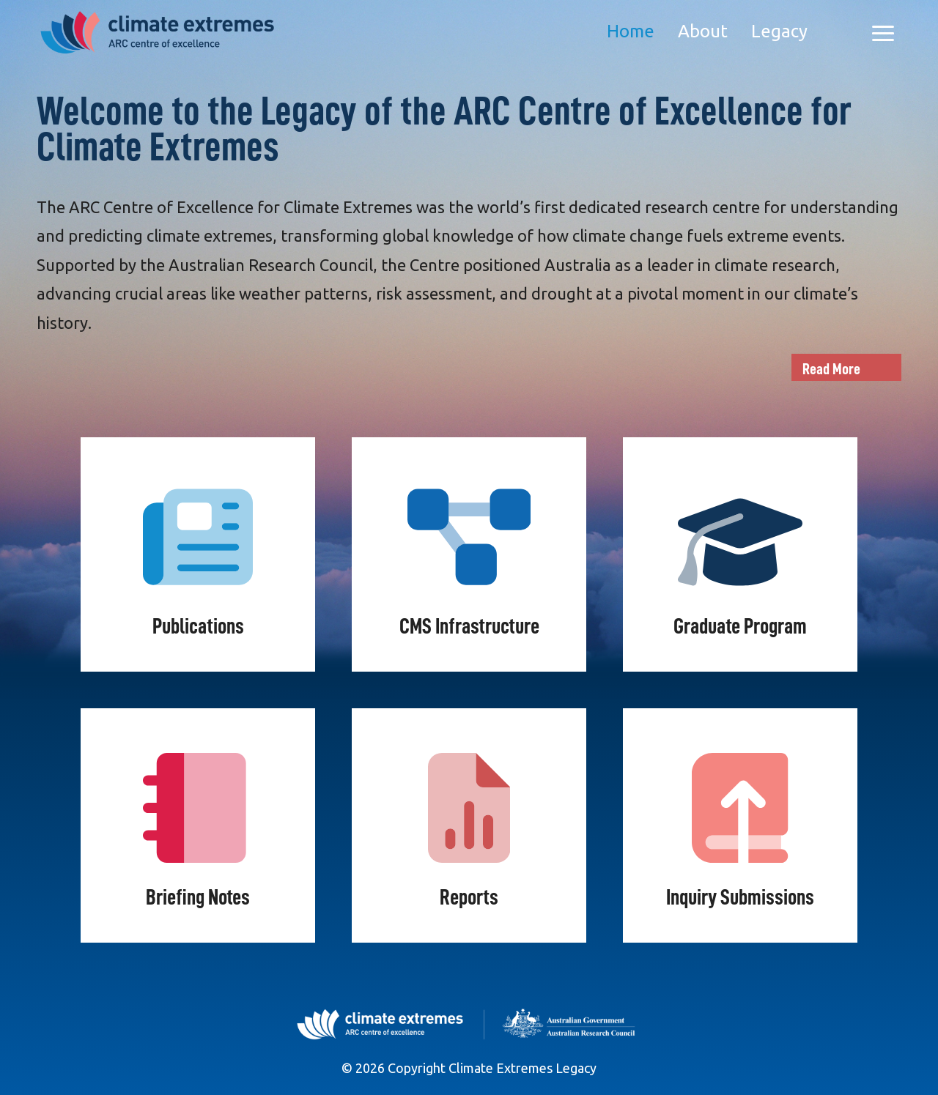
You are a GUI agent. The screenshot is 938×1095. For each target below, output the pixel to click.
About (703, 31)
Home (630, 31)
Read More (831, 369)
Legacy (779, 31)
